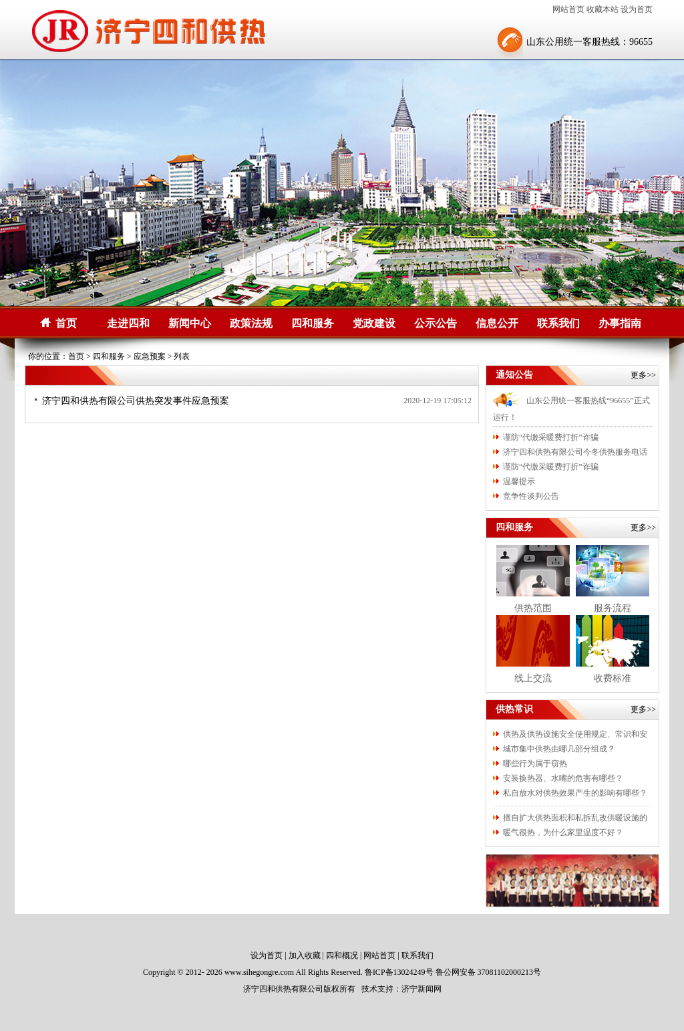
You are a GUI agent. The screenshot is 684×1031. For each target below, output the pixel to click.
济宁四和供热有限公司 (283, 989)
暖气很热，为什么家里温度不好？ (563, 832)
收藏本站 (602, 9)
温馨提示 (519, 481)
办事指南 (619, 323)
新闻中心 (189, 323)
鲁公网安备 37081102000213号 (489, 972)
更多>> (643, 375)
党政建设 (374, 323)
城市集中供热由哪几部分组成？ (559, 749)
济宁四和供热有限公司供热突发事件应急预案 (135, 401)
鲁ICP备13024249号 (399, 972)
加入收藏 (305, 955)
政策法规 (251, 323)
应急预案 (150, 356)
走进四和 (128, 323)
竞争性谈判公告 (531, 496)
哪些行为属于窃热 (535, 763)
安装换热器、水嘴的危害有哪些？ (563, 778)
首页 (66, 323)
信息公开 (497, 323)
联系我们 (558, 323)
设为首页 (637, 9)
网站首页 (568, 9)
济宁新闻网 (421, 989)
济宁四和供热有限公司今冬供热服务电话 (575, 452)
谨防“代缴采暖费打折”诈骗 (550, 437)
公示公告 (435, 323)
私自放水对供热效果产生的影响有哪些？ (575, 793)
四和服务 (312, 323)
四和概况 (342, 955)
